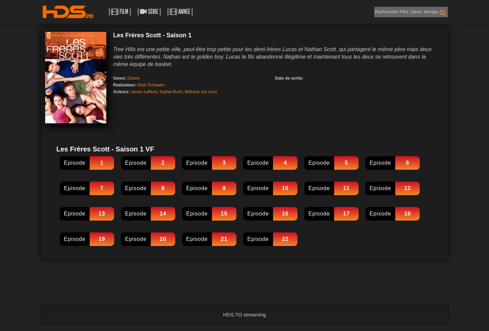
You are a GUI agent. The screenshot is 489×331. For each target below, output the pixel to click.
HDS (68, 12)
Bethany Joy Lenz (201, 91)
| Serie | (149, 12)
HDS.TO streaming (244, 314)
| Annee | (180, 12)
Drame (133, 78)
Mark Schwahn (151, 85)
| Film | (120, 12)
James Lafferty (144, 91)
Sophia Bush (170, 91)
